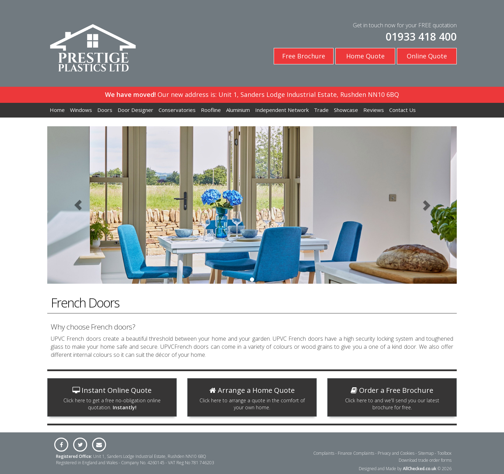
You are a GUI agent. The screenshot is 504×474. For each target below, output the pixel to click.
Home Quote (365, 56)
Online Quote (427, 56)
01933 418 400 (421, 36)
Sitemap (426, 453)
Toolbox (444, 453)
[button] (78, 205)
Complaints (323, 453)
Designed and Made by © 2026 (405, 469)
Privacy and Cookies (396, 453)
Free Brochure (303, 56)
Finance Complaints (356, 453)
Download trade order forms (425, 460)
